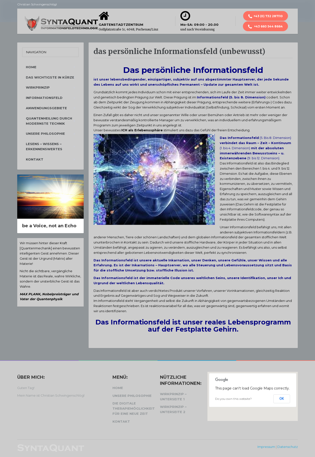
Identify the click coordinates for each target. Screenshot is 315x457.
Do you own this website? (233, 399)
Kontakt (34, 159)
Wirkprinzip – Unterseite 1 (173, 396)
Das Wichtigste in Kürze (50, 77)
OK (281, 399)
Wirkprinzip (38, 87)
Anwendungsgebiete (46, 108)
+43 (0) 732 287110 (265, 16)
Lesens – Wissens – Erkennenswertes (44, 146)
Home (31, 67)
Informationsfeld (44, 98)
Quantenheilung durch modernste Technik (49, 120)
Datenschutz (287, 447)
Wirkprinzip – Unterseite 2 (173, 409)
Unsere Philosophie (45, 133)
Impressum (266, 447)
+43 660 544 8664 (265, 26)
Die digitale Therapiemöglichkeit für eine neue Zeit (133, 408)
